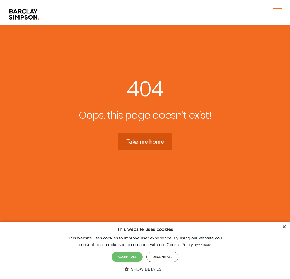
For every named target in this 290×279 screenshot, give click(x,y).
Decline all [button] (162, 256)
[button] (145, 269)
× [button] (284, 227)
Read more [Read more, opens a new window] (203, 245)
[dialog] (145, 250)
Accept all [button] (127, 256)
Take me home (145, 141)
